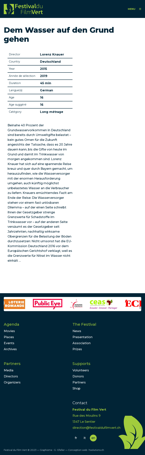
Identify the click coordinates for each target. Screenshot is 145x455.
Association (81, 343)
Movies (9, 331)
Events (9, 343)
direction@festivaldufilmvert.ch (96, 428)
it (85, 438)
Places (9, 337)
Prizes (77, 349)
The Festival (84, 324)
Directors (11, 376)
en (93, 438)
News (76, 331)
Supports (81, 363)
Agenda (11, 324)
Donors (78, 376)
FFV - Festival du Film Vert (23, 9)
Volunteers (80, 370)
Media (8, 370)
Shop (76, 388)
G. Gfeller (59, 450)
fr (76, 438)
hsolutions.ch (96, 450)
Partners (12, 363)
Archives (10, 349)
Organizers (12, 382)
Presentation (82, 337)
